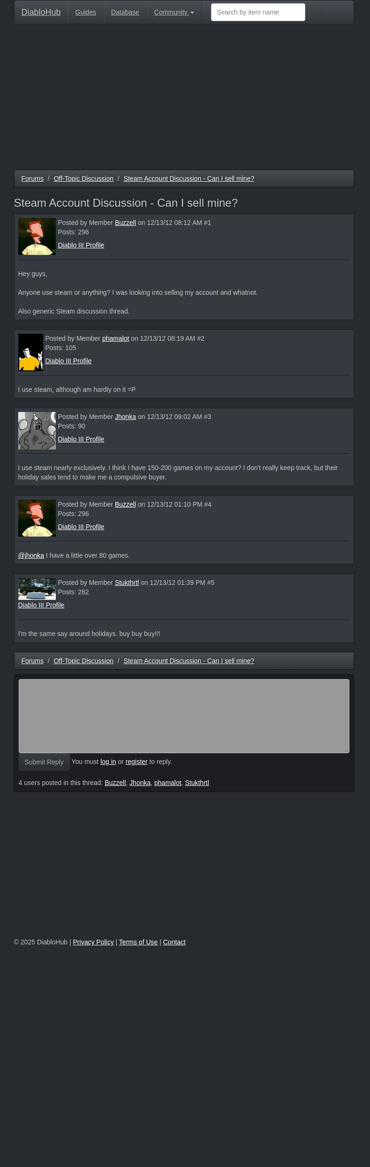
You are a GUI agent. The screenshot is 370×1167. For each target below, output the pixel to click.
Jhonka (125, 416)
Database (125, 12)
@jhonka (31, 555)
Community (174, 12)
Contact (174, 942)
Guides (86, 12)
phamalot (115, 338)
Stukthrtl (127, 582)
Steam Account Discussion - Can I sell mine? (189, 178)
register (137, 761)
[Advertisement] (184, 99)
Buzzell (125, 222)
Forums (33, 178)
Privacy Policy (93, 942)
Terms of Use (138, 942)
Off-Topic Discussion (83, 178)
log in (108, 761)
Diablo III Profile (81, 245)
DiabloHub (41, 11)
